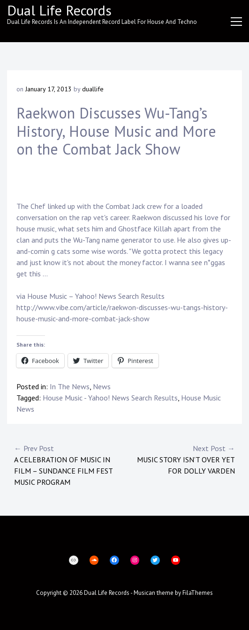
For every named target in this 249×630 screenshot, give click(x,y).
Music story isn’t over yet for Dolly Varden (180, 459)
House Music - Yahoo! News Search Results (110, 397)
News (102, 386)
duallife (93, 89)
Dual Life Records (59, 10)
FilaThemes (197, 593)
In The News (70, 386)
